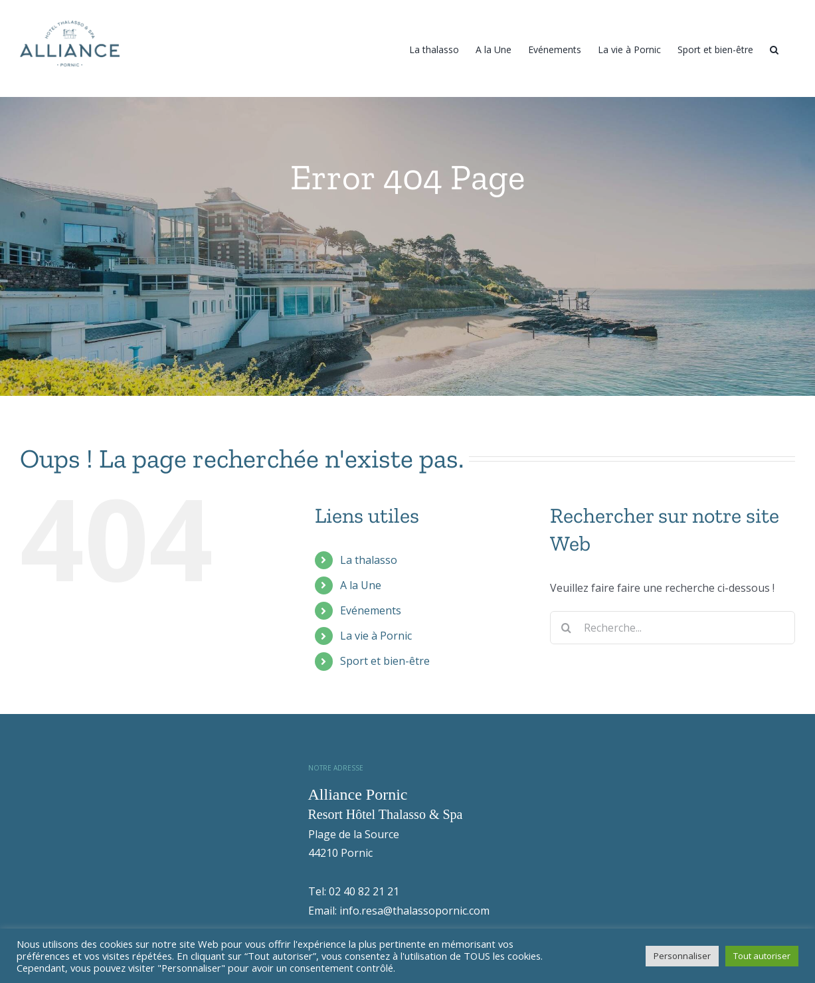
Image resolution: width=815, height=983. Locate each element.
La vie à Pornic (376, 667)
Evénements (370, 641)
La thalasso (368, 591)
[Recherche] (774, 48)
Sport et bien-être (385, 692)
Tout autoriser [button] (761, 956)
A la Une (360, 616)
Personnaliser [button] (682, 956)
